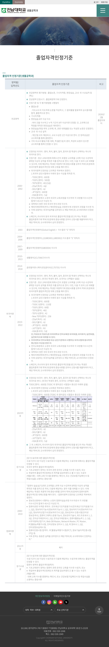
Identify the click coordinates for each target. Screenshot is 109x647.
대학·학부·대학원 (32, 609)
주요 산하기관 (63, 609)
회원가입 (104, 2)
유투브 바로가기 (60, 602)
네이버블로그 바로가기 (55, 602)
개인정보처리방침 (42, 595)
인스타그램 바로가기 (49, 602)
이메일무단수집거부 (62, 595)
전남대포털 (19, 2)
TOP (99, 612)
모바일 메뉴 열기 (103, 10)
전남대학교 (6, 2)
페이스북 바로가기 (43, 602)
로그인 (96, 2)
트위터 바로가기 (66, 602)
